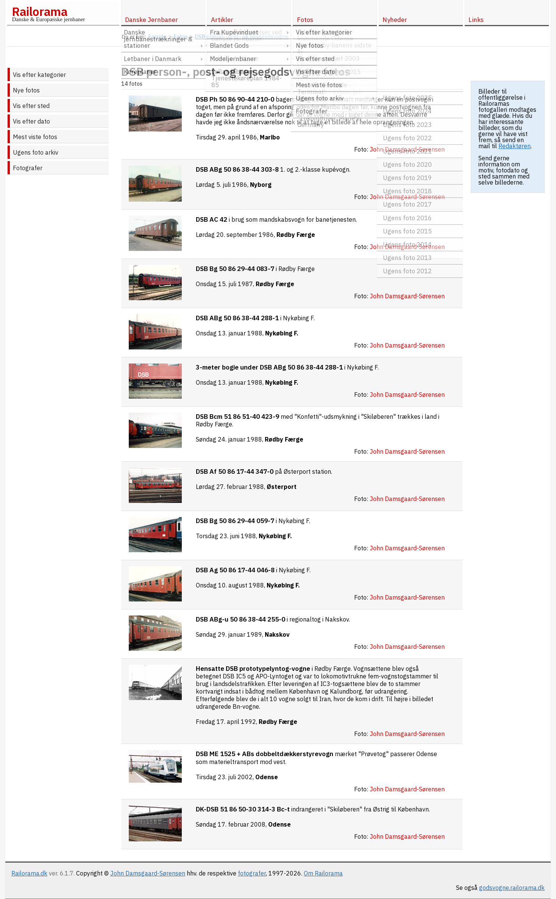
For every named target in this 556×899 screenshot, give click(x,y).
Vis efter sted (31, 106)
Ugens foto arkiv (35, 152)
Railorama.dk (29, 873)
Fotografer (27, 168)
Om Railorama (323, 873)
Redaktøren (514, 146)
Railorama (39, 11)
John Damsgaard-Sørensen (147, 873)
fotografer (252, 873)
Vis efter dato (31, 121)
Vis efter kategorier (39, 74)
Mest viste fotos (35, 137)
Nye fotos (26, 90)
